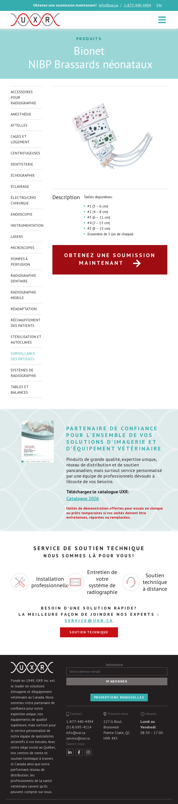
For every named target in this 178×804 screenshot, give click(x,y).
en (159, 5)
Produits (89, 38)
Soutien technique (89, 632)
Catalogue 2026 (82, 498)
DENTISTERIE (22, 164)
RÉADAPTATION (24, 308)
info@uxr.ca (108, 5)
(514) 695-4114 (78, 727)
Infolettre (114, 664)
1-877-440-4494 (137, 5)
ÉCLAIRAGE (20, 186)
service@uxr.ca (89, 620)
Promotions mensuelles (119, 697)
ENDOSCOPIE (21, 214)
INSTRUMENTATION (27, 225)
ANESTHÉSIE (21, 114)
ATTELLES (19, 125)
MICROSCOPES (22, 247)
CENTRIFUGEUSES (25, 153)
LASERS (17, 236)
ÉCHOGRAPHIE (23, 175)
